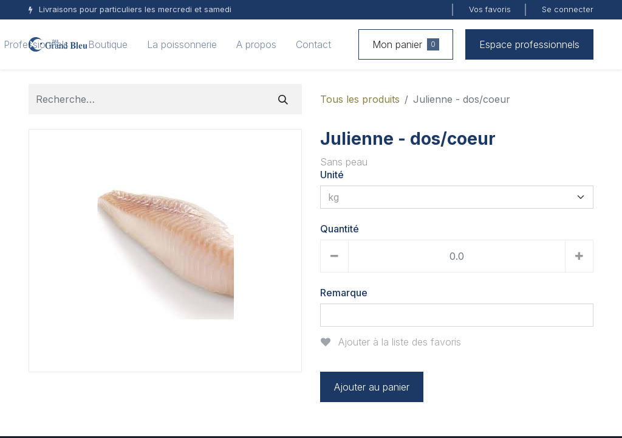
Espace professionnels (529, 44)
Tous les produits (360, 99)
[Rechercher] (283, 99)
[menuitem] (107, 44)
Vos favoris (490, 9)
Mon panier (405, 44)
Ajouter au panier (371, 387)
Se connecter (567, 9)
